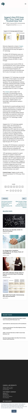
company (7, 91)
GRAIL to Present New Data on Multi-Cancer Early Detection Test (14, 333)
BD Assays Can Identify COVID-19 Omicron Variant (12, 230)
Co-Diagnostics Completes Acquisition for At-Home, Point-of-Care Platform (13, 252)
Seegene (21, 46)
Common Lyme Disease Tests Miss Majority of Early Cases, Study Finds (14, 328)
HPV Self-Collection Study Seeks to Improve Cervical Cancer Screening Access (13, 274)
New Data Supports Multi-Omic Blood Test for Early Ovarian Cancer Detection (14, 338)
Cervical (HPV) (13, 23)
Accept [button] (14, 411)
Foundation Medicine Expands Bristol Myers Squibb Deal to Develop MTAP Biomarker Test (14, 319)
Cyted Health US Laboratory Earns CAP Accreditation (14, 323)
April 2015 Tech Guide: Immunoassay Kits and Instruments (13, 295)
